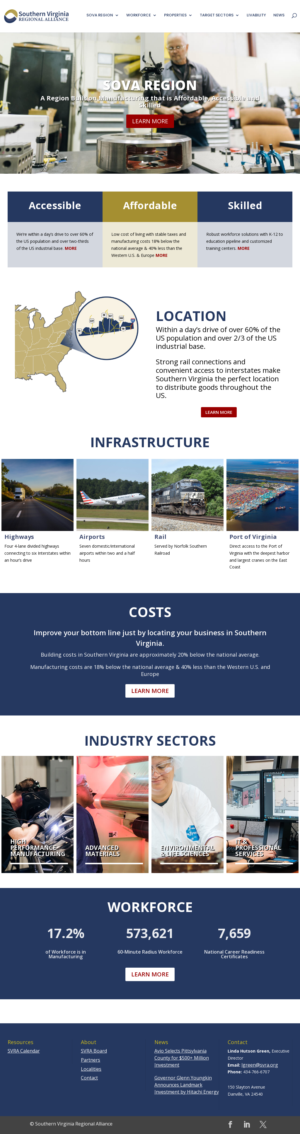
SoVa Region (150, 89)
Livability (256, 15)
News (278, 15)
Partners (90, 1060)
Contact (89, 1078)
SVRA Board (94, 1051)
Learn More (150, 125)
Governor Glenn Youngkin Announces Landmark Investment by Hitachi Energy (186, 1085)
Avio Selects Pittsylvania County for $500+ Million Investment (181, 1058)
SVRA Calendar (24, 1051)
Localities (91, 1069)
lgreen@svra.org (259, 1065)
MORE (162, 255)
